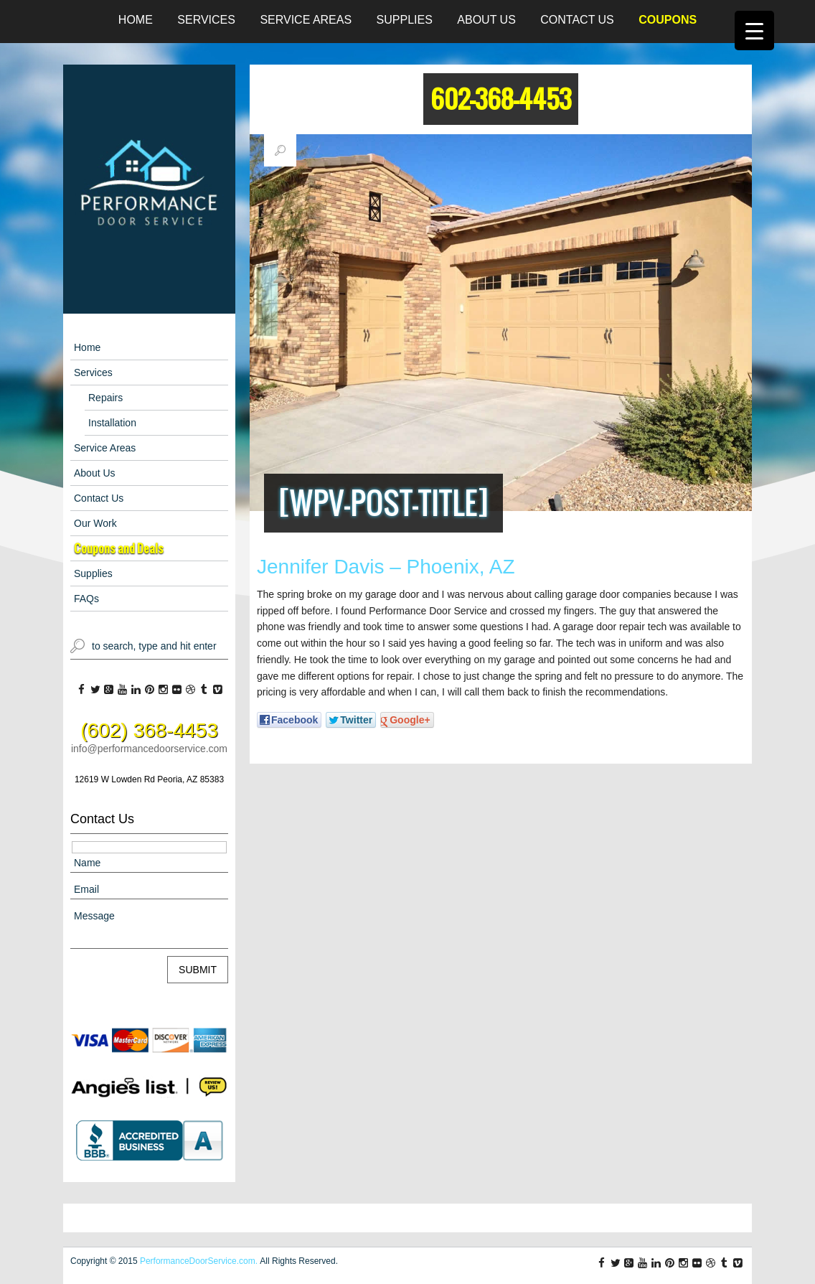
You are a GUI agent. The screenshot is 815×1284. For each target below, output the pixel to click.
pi (149, 689)
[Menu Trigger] (754, 30)
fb (81, 689)
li (136, 689)
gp (108, 689)
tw (95, 689)
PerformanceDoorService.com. (199, 1261)
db (190, 689)
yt (122, 689)
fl (177, 689)
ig (163, 689)
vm (217, 689)
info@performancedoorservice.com (149, 748)
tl (204, 689)
